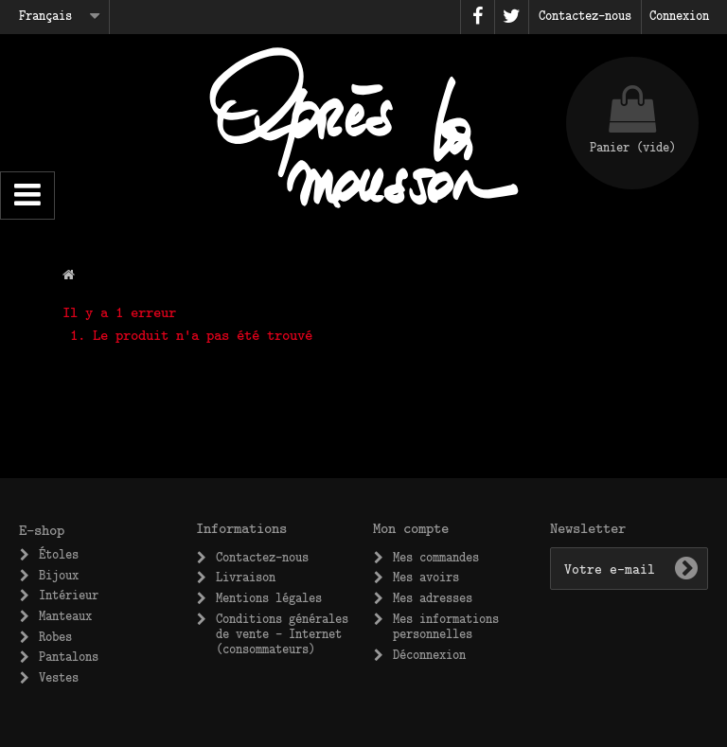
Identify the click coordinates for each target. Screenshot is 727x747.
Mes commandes (436, 556)
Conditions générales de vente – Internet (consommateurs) (282, 633)
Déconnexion (429, 654)
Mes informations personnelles (446, 626)
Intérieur (68, 594)
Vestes (59, 676)
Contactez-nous (262, 556)
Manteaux (65, 615)
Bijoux (59, 574)
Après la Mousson (363, 128)
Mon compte (411, 527)
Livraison (245, 576)
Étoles (59, 553)
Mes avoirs (426, 576)
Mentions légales (269, 597)
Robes (55, 636)
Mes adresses (432, 597)
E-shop (41, 529)
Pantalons (68, 656)
